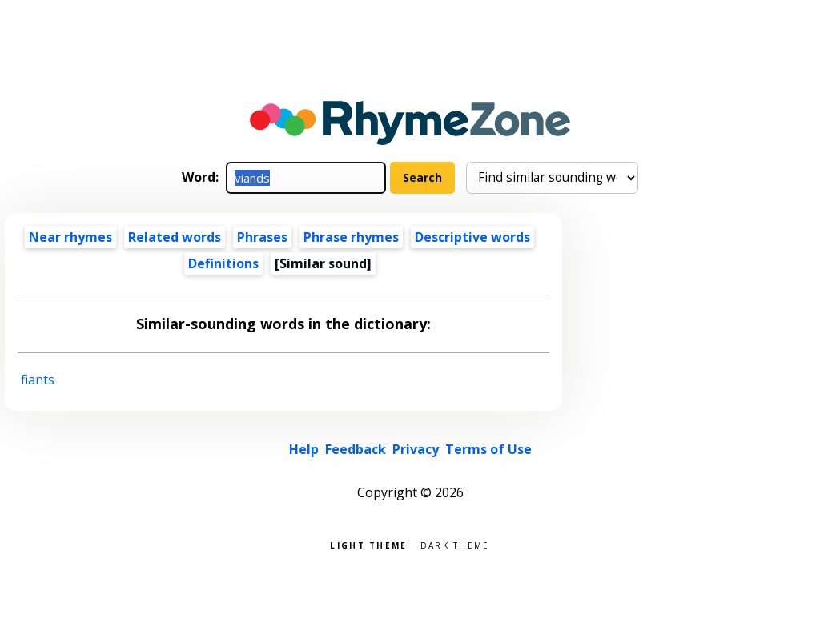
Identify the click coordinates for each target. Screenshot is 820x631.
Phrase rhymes (351, 237)
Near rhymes (70, 237)
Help (304, 449)
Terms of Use (488, 449)
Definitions (223, 263)
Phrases (262, 237)
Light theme (368, 544)
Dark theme (455, 544)
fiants (37, 379)
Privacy (415, 449)
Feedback (355, 449)
